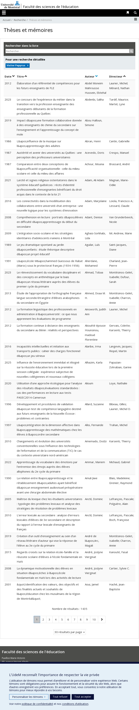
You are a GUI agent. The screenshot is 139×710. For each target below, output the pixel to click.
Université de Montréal (10, 4)
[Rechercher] (131, 51)
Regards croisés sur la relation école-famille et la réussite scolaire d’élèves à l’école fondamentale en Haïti (49, 556)
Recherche (20, 20)
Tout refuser (60, 696)
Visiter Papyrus (16, 65)
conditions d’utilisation (75, 704)
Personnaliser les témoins (28, 697)
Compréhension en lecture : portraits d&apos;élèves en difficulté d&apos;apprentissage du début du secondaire (50, 221)
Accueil (6, 20)
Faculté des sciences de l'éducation (50, 6)
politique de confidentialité (37, 704)
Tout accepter (82, 696)
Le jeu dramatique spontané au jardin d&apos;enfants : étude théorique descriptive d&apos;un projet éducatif (45, 249)
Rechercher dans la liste (22, 45)
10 (95, 619)
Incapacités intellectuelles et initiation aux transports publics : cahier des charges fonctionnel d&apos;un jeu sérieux (48, 351)
